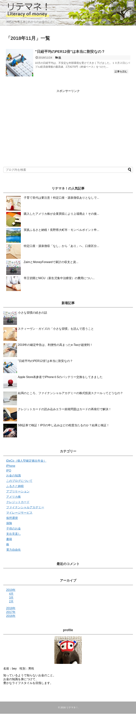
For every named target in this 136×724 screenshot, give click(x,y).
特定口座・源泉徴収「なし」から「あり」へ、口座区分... (61, 245)
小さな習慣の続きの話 (32, 312)
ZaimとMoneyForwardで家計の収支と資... (51, 262)
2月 (11, 601)
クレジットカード (18, 502)
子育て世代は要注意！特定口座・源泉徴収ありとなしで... (61, 197)
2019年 (11, 589)
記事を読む (121, 71)
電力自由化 (13, 549)
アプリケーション (18, 491)
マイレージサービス (19, 512)
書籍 (9, 539)
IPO (8, 470)
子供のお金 (13, 528)
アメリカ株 (13, 496)
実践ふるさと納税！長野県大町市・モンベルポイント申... (61, 229)
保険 (9, 523)
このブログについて (19, 480)
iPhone (10, 465)
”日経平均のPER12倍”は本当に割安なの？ (70, 52)
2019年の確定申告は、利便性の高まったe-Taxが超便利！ (55, 344)
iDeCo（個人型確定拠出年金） (26, 460)
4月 (11, 593)
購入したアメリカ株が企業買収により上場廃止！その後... (61, 213)
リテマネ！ (72, 707)
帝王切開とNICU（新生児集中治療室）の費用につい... (59, 278)
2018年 (11, 608)
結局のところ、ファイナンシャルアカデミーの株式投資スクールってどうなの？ (70, 393)
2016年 (11, 615)
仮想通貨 (12, 517)
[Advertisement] (36, 118)
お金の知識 (13, 475)
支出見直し (13, 533)
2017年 (11, 612)
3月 (11, 597)
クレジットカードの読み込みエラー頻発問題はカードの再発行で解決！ (64, 409)
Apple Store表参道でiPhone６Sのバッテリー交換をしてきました (60, 377)
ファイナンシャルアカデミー (25, 507)
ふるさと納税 (15, 486)
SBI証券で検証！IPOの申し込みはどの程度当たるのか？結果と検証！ (63, 425)
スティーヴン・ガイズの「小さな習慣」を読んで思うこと (56, 328)
